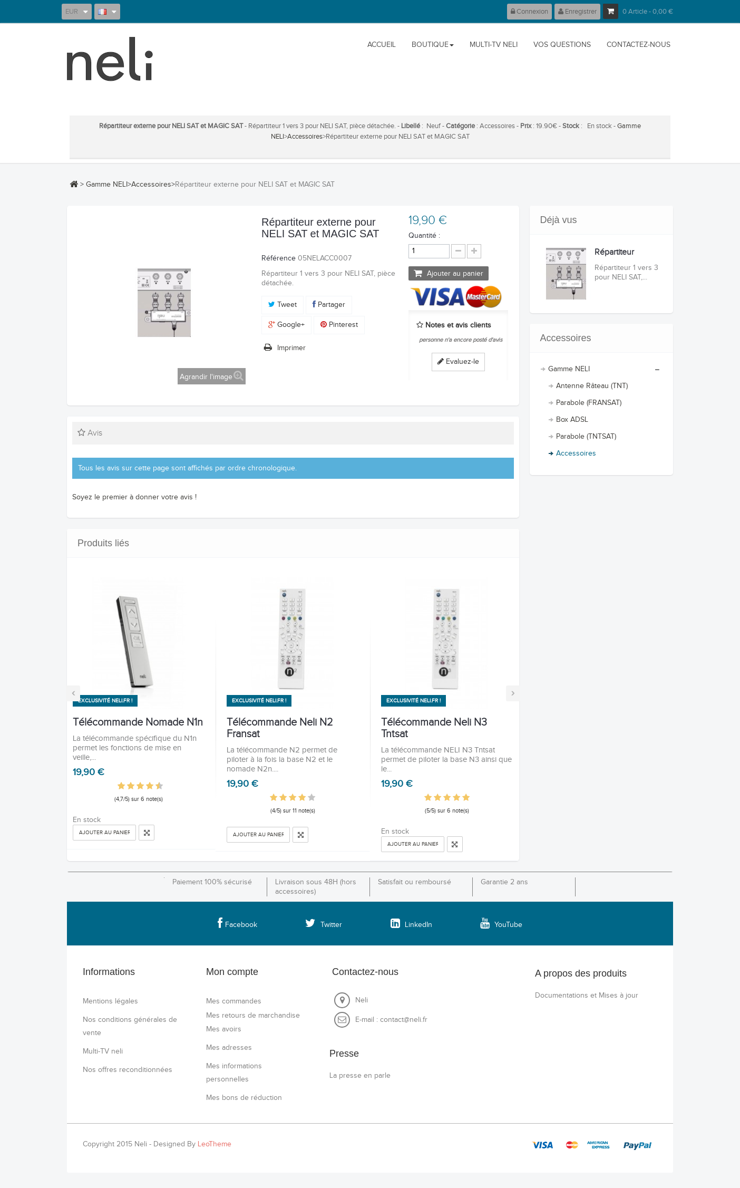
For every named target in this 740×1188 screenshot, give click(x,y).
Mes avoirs (223, 1029)
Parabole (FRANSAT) (588, 403)
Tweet (282, 305)
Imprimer (291, 348)
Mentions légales (110, 1001)
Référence (278, 258)
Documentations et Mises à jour (586, 995)
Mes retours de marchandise (253, 1015)
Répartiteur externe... (614, 257)
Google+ (286, 325)
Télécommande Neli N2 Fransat (280, 728)
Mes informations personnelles (234, 1073)
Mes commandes (233, 1001)
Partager (329, 305)
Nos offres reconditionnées (127, 1070)
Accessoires (305, 136)
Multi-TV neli (103, 1051)
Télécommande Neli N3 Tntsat (434, 728)
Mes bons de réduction (244, 1098)
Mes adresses (229, 1048)
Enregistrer (577, 11)
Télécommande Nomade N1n (138, 722)
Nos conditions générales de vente (130, 1026)
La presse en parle (360, 1075)
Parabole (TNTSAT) (586, 436)
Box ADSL (572, 420)
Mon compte (232, 972)
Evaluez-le (458, 362)
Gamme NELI (107, 184)
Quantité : (424, 235)
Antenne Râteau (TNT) (592, 386)
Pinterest (339, 325)
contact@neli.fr (403, 1020)
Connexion (529, 11)
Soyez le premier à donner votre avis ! (134, 497)
